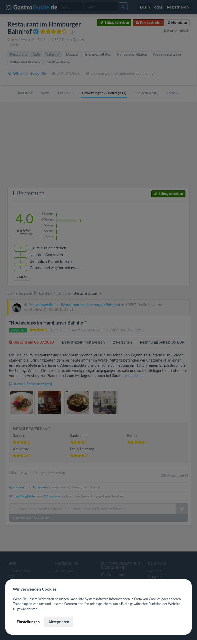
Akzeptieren (58, 621)
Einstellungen (28, 621)
